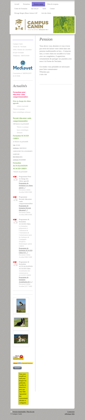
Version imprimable (18, 412)
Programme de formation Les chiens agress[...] (26, 185)
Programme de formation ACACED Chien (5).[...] (25, 250)
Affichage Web (70, 414)
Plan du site (30, 412)
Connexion (70, 412)
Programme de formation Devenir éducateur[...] (25, 208)
